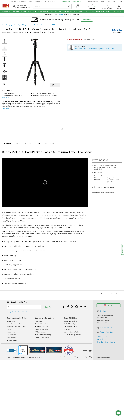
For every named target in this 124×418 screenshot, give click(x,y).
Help (109, 1)
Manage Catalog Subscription (16, 323)
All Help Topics (12, 336)
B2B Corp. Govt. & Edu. (71, 323)
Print (52, 32)
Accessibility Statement (103, 354)
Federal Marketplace (70, 317)
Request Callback (104, 318)
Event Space (67, 325)
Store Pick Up (102, 326)
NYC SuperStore (93, 1)
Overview (7, 143)
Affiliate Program (40, 328)
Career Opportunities (42, 334)
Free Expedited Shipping (106, 332)
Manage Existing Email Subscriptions (19, 308)
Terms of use (63, 353)
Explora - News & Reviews (72, 328)
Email (10, 303)
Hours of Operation (41, 323)
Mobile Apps (86, 347)
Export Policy (88, 353)
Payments (10, 325)
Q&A (38, 143)
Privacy (76, 353)
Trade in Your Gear (105, 322)
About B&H (38, 317)
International (11, 328)
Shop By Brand (11, 334)
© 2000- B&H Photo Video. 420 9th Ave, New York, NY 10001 (26, 354)
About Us (103, 1)
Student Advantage (70, 320)
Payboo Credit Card (41, 325)
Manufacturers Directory (43, 331)
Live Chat (115, 1)
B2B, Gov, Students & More (18, 1)
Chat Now (86, 20)
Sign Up (48, 303)
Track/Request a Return (14, 320)
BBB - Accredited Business (11, 346)
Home (3, 25)
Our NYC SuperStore (41, 320)
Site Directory (11, 331)
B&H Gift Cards (102, 329)
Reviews (28, 143)
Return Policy (11, 317)
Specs (18, 143)
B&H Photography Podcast (72, 331)
